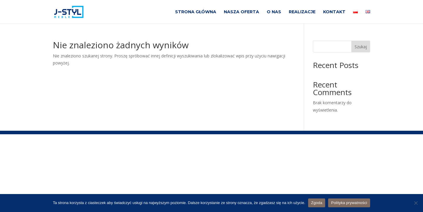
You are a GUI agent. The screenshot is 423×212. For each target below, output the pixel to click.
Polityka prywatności (349, 203)
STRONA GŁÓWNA (195, 12)
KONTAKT (334, 12)
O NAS (274, 12)
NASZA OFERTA (241, 12)
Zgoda (316, 203)
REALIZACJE (302, 12)
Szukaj (361, 46)
